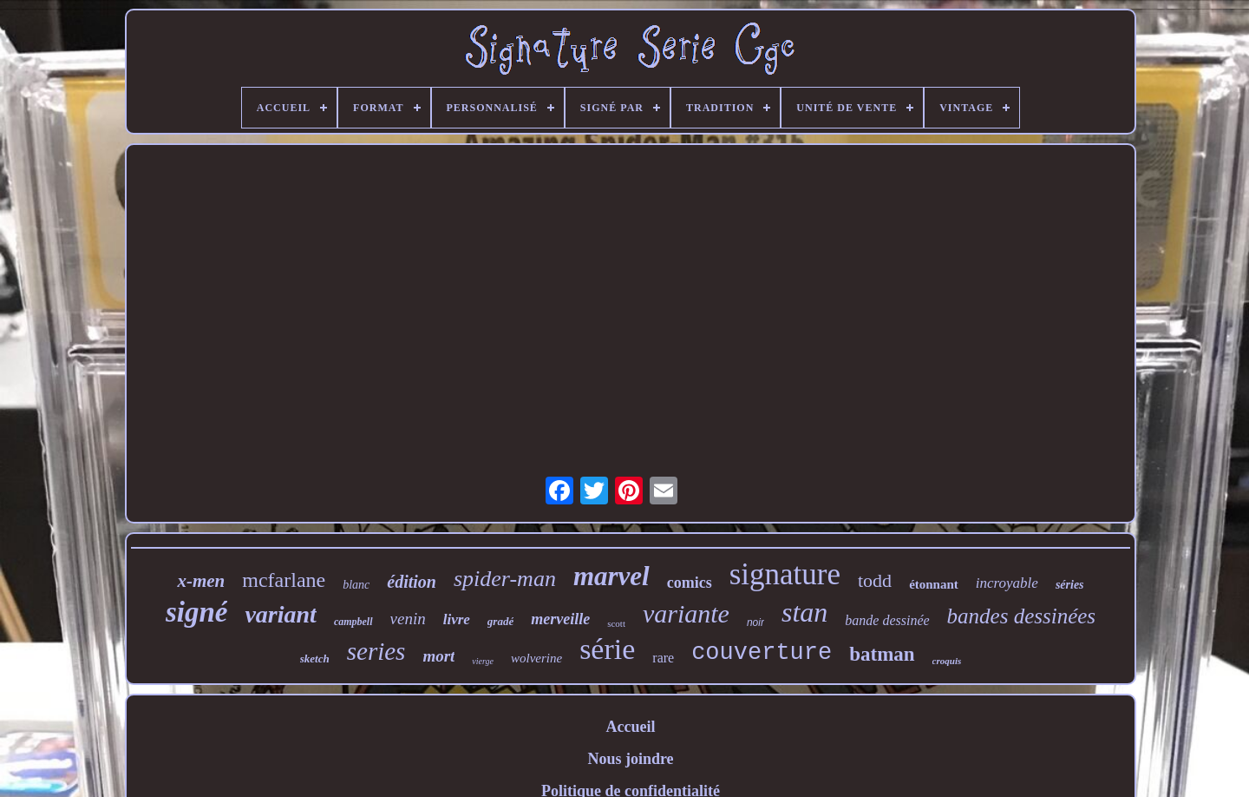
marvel (611, 576)
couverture (761, 653)
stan (804, 612)
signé (197, 612)
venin (408, 618)
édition (411, 581)
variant (280, 614)
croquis (947, 660)
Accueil (631, 726)
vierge (483, 661)
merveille (560, 619)
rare (663, 657)
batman (881, 654)
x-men (201, 580)
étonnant (933, 584)
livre (456, 619)
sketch (315, 658)
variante (686, 613)
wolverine (536, 658)
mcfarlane (283, 580)
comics (689, 582)
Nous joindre (630, 758)
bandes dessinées (1021, 616)
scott (616, 623)
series (376, 651)
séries (1070, 584)
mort (438, 656)
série (607, 649)
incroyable (1007, 583)
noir (755, 622)
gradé (500, 621)
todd (875, 580)
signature (784, 574)
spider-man (505, 578)
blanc (356, 584)
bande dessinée (887, 620)
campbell (353, 622)
